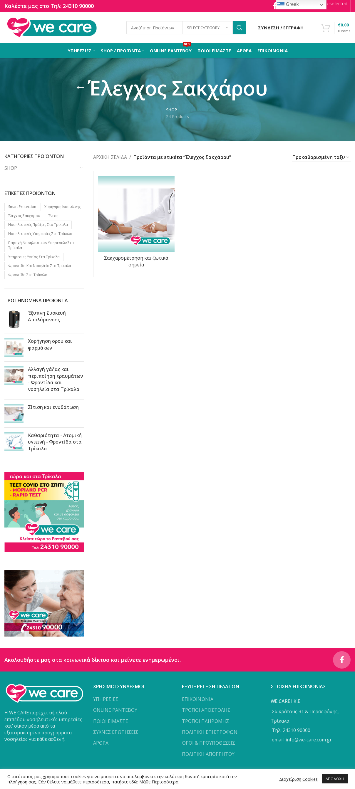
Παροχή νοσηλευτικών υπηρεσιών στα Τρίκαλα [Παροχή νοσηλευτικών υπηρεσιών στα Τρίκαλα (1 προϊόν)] (41, 246)
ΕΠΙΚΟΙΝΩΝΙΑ (197, 699)
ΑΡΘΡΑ (100, 743)
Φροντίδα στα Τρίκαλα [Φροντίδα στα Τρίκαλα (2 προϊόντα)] (27, 275)
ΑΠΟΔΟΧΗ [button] (335, 778)
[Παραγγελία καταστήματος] (321, 157)
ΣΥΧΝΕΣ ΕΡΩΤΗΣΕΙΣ (115, 732)
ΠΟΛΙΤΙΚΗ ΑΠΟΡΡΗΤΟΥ (208, 754)
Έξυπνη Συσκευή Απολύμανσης (47, 316)
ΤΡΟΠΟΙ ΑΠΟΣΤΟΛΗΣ (206, 710)
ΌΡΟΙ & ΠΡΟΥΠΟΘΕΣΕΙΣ (208, 743)
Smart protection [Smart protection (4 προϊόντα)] (22, 206)
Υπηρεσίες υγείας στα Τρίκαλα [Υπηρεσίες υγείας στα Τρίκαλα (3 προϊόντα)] (34, 256)
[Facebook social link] (342, 660)
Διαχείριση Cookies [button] (298, 779)
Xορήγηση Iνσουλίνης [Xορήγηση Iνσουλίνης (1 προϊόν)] (62, 206)
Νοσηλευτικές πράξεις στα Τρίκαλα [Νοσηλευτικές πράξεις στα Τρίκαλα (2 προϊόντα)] (38, 224)
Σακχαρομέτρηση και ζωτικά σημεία (136, 261)
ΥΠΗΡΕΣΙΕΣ (105, 699)
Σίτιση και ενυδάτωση (53, 407)
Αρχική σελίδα (110, 157)
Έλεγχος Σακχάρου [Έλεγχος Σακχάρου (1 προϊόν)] (24, 215)
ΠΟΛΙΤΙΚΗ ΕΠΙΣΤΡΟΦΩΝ (209, 732)
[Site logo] (51, 27)
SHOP (10, 168)
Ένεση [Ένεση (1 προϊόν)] (53, 215)
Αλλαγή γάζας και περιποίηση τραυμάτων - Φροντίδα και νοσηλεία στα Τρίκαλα (55, 379)
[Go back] (80, 88)
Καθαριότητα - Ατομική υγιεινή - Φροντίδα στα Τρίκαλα (55, 442)
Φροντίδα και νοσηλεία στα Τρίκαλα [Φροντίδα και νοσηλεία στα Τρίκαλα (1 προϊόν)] (39, 265)
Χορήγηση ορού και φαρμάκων (50, 344)
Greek (288, 4)
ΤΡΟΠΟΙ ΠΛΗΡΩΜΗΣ (205, 721)
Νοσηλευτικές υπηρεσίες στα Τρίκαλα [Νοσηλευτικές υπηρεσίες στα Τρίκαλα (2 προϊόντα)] (40, 233)
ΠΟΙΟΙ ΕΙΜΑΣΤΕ (110, 721)
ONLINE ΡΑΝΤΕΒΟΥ (115, 710)
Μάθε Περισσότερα (158, 782)
